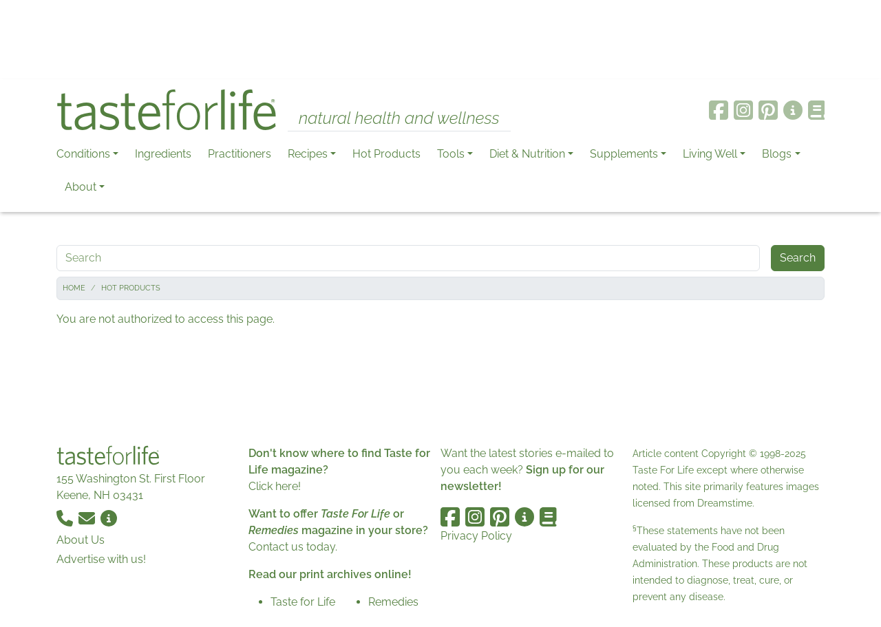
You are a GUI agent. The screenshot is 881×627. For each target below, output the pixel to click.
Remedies (393, 601)
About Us (80, 539)
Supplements (624, 153)
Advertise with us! (101, 559)
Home (74, 288)
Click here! (274, 486)
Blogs (777, 153)
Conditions (83, 153)
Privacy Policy (476, 535)
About (80, 186)
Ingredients (163, 153)
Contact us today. (292, 546)
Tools (451, 153)
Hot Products (386, 153)
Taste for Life (302, 601)
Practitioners (239, 153)
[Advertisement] (440, 40)
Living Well (710, 153)
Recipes (308, 153)
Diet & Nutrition (527, 153)
